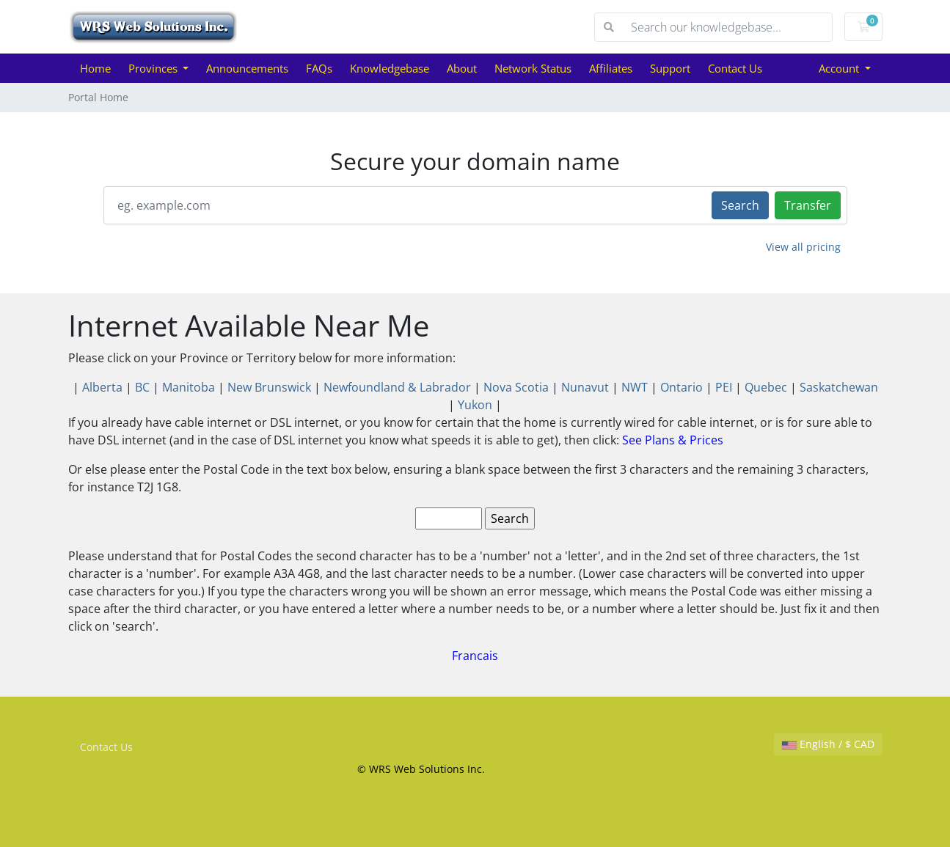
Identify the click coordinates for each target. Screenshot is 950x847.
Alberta (102, 387)
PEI (723, 387)
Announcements (247, 68)
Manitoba (188, 387)
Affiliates (610, 68)
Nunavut (585, 387)
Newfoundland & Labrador (397, 387)
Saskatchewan (839, 387)
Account (840, 68)
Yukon (475, 405)
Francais (475, 656)
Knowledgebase (389, 68)
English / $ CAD (828, 744)
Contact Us (735, 68)
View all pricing (803, 247)
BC (142, 387)
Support (670, 68)
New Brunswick (269, 387)
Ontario (681, 387)
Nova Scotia (516, 387)
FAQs (319, 68)
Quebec (766, 387)
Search (740, 205)
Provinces (154, 68)
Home (95, 68)
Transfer (807, 205)
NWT (634, 387)
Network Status (532, 68)
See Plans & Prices (672, 440)
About (462, 68)
